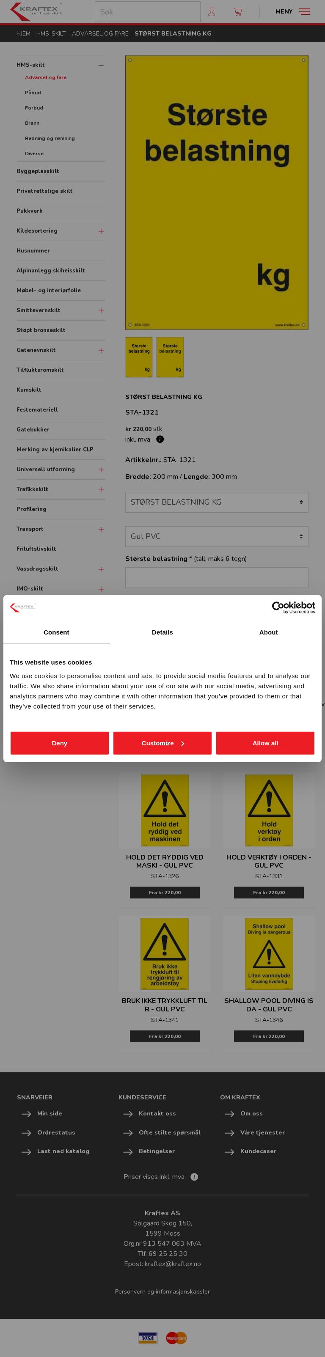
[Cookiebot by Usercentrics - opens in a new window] (278, 608)
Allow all (265, 742)
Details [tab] (162, 632)
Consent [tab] (56, 632)
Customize (163, 742)
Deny (59, 742)
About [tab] (268, 632)
